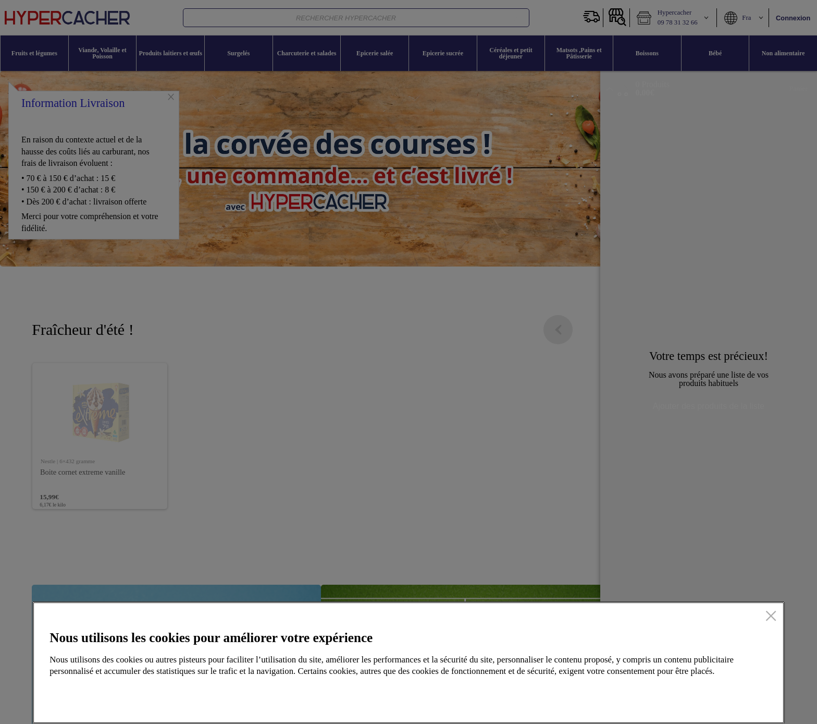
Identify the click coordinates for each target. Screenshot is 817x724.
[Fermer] (770, 617)
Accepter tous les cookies (710, 695)
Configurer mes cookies (596, 695)
